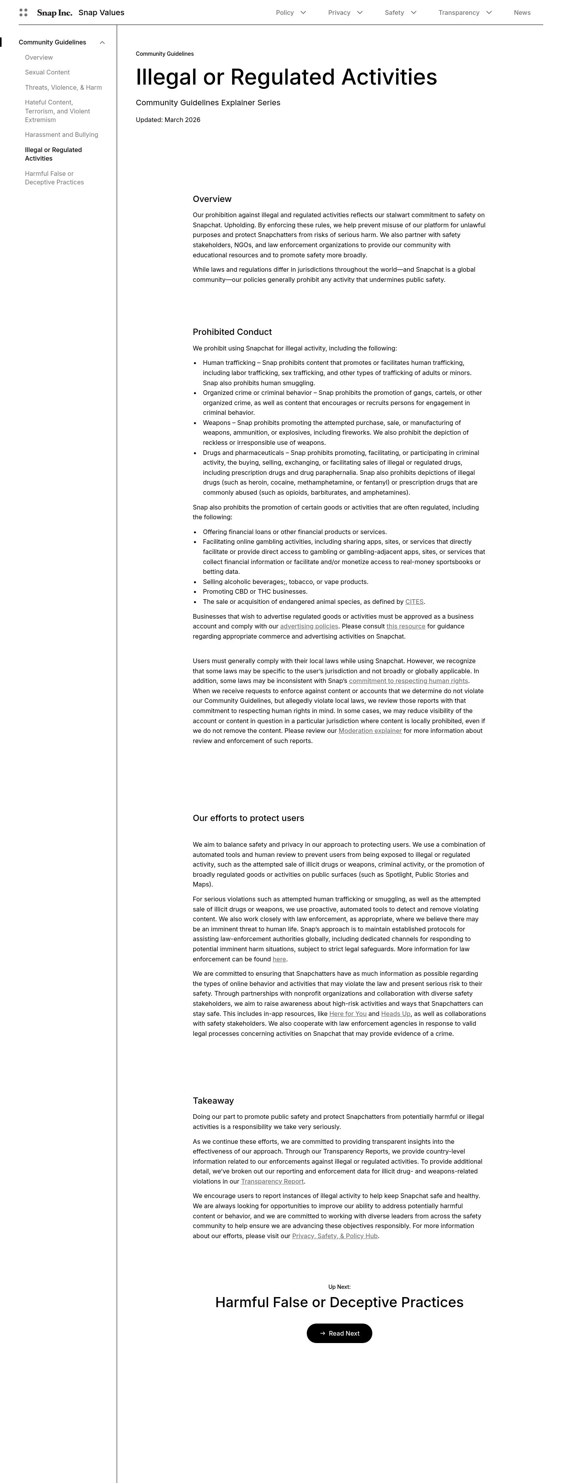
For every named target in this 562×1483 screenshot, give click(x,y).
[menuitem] (61, 42)
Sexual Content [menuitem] (47, 72)
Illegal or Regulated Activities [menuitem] (53, 154)
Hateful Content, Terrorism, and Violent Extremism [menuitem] (57, 111)
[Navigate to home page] (54, 12)
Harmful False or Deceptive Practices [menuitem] (54, 178)
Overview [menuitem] (39, 57)
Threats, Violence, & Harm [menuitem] (63, 87)
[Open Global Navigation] (23, 12)
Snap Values (101, 12)
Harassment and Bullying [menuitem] (61, 134)
